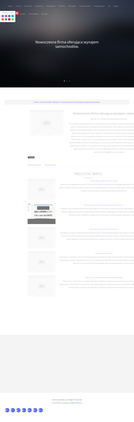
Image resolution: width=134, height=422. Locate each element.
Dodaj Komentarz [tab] (34, 167)
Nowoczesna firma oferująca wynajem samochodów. (80, 102)
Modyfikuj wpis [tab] (50, 167)
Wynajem (56, 102)
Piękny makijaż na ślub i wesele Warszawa (103, 183)
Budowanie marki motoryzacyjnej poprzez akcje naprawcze (104, 207)
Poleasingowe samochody (104, 256)
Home (36, 102)
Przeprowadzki (45, 102)
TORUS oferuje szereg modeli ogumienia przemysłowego (104, 280)
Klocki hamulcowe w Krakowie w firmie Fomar (104, 231)
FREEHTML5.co (76, 403)
